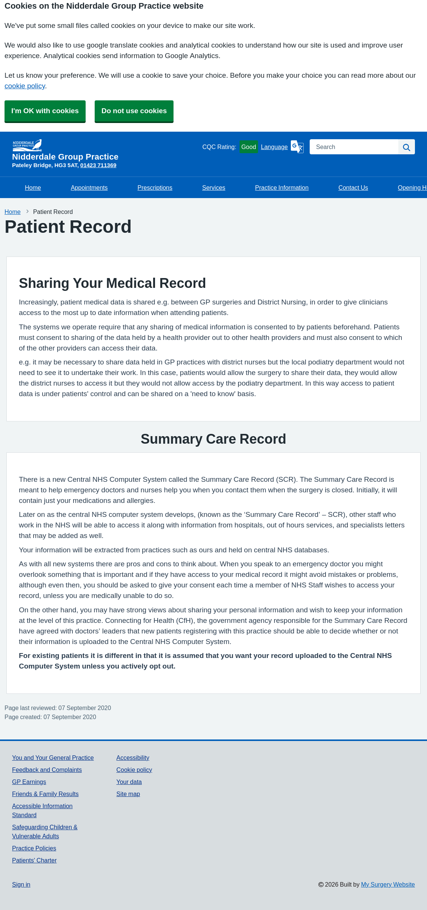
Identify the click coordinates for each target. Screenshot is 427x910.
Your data (129, 782)
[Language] (282, 146)
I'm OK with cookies (45, 110)
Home (33, 187)
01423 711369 (98, 165)
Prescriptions (155, 187)
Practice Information (282, 187)
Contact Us (353, 187)
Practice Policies (34, 848)
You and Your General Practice (53, 758)
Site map (128, 794)
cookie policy (25, 85)
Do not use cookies (134, 110)
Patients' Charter (34, 860)
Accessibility (133, 758)
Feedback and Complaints (47, 770)
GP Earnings (29, 782)
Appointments (89, 187)
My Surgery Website (388, 884)
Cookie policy (134, 770)
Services (213, 187)
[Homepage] (105, 150)
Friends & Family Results (45, 794)
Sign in (21, 884)
